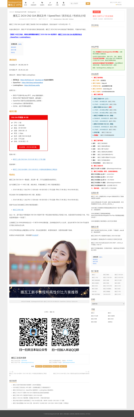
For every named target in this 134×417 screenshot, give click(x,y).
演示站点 (71, 19)
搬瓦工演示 (63, 365)
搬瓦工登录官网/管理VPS (105, 154)
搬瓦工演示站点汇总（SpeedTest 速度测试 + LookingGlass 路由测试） (33, 389)
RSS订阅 (118, 4)
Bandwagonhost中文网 (14, 3)
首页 (25, 4)
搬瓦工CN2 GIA (47, 365)
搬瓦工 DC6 (118, 286)
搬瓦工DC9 (56, 365)
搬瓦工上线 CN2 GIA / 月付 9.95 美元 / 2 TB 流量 (29, 159)
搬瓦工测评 (65, 19)
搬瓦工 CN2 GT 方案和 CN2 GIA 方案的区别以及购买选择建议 (31, 392)
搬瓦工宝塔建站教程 (104, 160)
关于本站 (88, 413)
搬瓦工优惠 (106, 280)
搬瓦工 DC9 (118, 294)
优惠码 (42, 4)
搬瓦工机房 (117, 288)
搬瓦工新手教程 (96, 294)
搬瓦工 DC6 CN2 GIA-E (119, 278)
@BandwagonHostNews (69, 361)
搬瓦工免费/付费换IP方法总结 (106, 157)
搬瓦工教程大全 (107, 163)
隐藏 (20, 44)
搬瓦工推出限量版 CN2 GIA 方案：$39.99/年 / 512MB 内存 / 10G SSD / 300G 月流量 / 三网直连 (40, 402)
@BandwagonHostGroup (27, 361)
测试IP (50, 4)
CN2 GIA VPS (106, 294)
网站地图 (66, 413)
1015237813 (110, 174)
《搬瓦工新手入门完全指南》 (108, 188)
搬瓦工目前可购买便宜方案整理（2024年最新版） (27, 384)
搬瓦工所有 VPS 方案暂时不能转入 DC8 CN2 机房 (27, 394)
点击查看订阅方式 (112, 185)
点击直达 (103, 80)
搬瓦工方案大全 (106, 132)
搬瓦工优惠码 (95, 283)
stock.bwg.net (107, 89)
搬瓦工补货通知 (107, 288)
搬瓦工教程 (106, 274)
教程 (63, 4)
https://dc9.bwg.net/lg (32, 85)
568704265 (24, 360)
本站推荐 (35, 234)
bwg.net (104, 83)
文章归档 (72, 413)
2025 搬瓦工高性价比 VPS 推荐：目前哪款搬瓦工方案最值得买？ (32, 387)
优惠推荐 (33, 4)
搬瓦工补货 (95, 286)
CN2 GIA (94, 291)
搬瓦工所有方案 (18, 209)
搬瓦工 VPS (118, 291)
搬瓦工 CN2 (95, 277)
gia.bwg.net (40, 80)
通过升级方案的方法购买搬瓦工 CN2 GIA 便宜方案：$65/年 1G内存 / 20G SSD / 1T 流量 (38, 400)
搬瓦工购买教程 (102, 143)
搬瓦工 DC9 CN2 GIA (107, 286)
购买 (110, 101)
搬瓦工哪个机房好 (103, 149)
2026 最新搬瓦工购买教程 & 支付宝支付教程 (104, 221)
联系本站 (82, 413)
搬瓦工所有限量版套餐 (107, 135)
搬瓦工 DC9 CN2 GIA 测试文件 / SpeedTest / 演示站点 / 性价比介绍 (49, 15)
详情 (113, 101)
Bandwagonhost (32, 12)
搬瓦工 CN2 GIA (119, 274)
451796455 (69, 360)
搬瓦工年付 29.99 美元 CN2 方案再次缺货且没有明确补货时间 (71, 373)
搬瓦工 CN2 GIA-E (107, 278)
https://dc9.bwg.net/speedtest (32, 82)
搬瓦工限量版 (106, 291)
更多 (51, 311)
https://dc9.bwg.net (27, 80)
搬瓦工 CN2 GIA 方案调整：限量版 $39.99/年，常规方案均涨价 (31, 397)
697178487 (110, 177)
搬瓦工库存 (111, 319)
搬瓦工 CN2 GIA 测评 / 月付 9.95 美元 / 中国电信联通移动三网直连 (35, 169)
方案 (57, 4)
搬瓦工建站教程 (96, 280)
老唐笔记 (110, 322)
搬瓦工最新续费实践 (104, 146)
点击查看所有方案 (107, 86)
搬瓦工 (119, 2)
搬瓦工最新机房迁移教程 (105, 151)
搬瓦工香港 (106, 283)
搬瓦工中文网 (113, 2)
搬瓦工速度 (95, 288)
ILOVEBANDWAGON (108, 91)
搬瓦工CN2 (39, 365)
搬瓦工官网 (94, 319)
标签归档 (77, 413)
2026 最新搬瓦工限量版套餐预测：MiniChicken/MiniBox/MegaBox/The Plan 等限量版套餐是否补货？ (107, 215)
